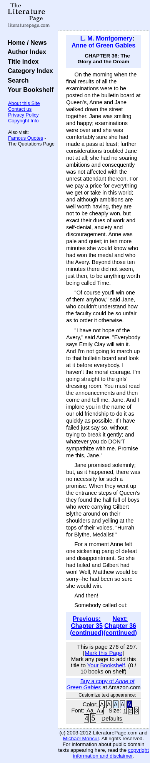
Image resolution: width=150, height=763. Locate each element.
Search (16, 80)
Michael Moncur (81, 738)
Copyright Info (23, 121)
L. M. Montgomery (106, 38)
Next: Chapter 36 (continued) (120, 626)
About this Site (24, 103)
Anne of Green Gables (103, 45)
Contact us (20, 109)
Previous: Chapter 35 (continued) (86, 626)
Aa (90, 710)
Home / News (25, 42)
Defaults (112, 719)
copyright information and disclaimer (111, 753)
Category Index (28, 70)
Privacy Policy (23, 115)
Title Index (21, 61)
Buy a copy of (101, 684)
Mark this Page (103, 653)
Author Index (25, 51)
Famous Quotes (25, 138)
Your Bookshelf (28, 89)
